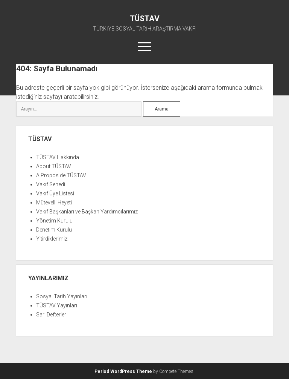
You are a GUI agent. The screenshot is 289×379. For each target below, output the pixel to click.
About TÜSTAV (53, 166)
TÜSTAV (145, 18)
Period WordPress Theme (123, 371)
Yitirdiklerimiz (51, 239)
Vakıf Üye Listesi (55, 193)
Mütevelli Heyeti (54, 202)
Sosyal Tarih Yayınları (61, 296)
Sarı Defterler (51, 314)
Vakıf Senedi (50, 184)
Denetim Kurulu (54, 230)
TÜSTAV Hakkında (57, 157)
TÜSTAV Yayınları (56, 305)
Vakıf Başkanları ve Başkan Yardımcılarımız (87, 212)
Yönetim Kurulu (54, 221)
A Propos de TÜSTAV (61, 175)
